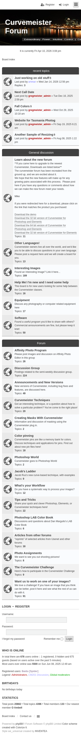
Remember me (53, 638)
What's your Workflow (30, 485)
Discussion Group (27, 368)
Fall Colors (22, 106)
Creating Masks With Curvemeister (39, 418)
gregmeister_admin (39, 96)
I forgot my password (13, 638)
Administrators (19, 674)
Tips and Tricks (25, 499)
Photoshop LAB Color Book (34, 517)
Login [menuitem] (66, 4)
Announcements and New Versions (39, 382)
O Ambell (17, 707)
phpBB (19, 723)
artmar (32, 81)
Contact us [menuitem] (25, 716)
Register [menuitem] (50, 4)
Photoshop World (27, 457)
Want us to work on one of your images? (43, 581)
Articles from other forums (33, 535)
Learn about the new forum (33, 159)
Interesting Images (27, 268)
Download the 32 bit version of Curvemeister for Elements (46, 232)
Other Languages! (27, 243)
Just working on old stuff (32, 78)
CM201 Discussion (38, 674)
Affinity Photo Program (31, 350)
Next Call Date (24, 92)
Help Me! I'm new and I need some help (42, 282)
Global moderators (60, 674)
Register (22, 606)
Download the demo (25, 214)
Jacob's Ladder (25, 471)
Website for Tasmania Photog (35, 120)
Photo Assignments (28, 553)
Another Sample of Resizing (34, 134)
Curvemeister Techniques (32, 400)
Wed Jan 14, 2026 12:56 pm (54, 81)
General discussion (41, 152)
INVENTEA (41, 731)
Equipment (22, 300)
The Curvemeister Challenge (34, 567)
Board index (8, 716)
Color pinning (24, 435)
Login (6, 606)
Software (21, 318)
